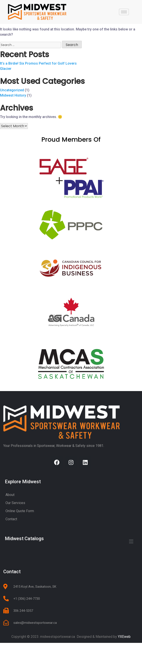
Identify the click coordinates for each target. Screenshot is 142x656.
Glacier (5, 81)
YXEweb (124, 649)
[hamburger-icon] (124, 12)
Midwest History (13, 108)
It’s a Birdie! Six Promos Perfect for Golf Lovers (38, 76)
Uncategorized (12, 103)
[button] (131, 554)
